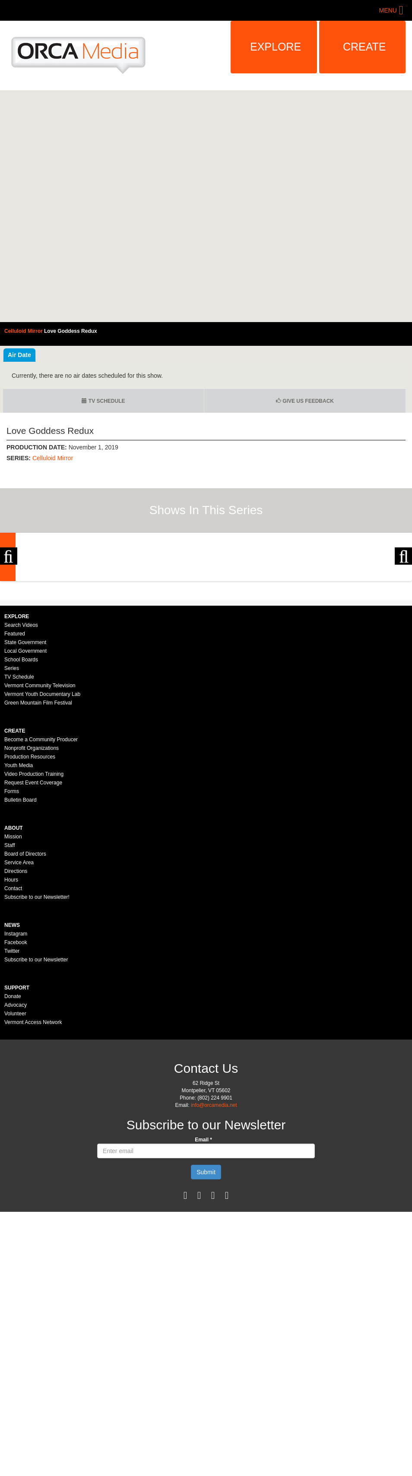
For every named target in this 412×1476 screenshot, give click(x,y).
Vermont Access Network (33, 1138)
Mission (13, 952)
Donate (12, 1112)
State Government (25, 758)
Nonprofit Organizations (31, 864)
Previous (8, 614)
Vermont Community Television (40, 801)
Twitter (11, 1067)
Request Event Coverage (33, 898)
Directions (15, 987)
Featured (14, 749)
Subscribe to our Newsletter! (37, 1013)
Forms (11, 907)
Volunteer (15, 1129)
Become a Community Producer (41, 855)
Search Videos (21, 741)
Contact (13, 1004)
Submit (206, 1287)
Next (403, 614)
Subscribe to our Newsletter (36, 1075)
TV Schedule (103, 401)
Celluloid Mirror (52, 458)
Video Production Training (33, 890)
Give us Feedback (305, 401)
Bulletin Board (20, 916)
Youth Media (18, 881)
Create (364, 47)
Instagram (15, 1049)
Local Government (25, 767)
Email (203, 1255)
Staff (9, 961)
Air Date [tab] (19, 354)
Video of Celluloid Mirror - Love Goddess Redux (206, 206)
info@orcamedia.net (214, 1221)
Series (11, 784)
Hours (11, 995)
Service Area (19, 978)
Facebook (15, 1058)
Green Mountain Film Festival (38, 818)
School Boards (21, 775)
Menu (388, 10)
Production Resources (29, 872)
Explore (275, 47)
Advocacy (15, 1121)
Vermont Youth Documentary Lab (42, 810)
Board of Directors (25, 970)
